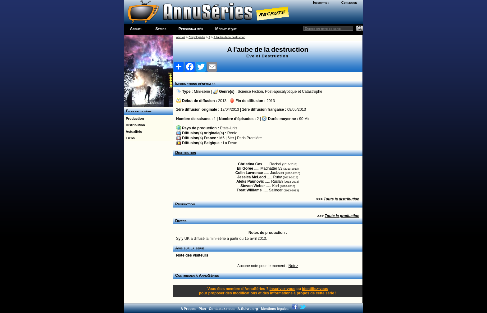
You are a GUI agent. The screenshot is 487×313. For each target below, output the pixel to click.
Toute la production (342, 216)
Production (134, 118)
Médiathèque (226, 28)
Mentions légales (275, 309)
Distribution (134, 125)
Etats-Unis (228, 128)
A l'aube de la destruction (229, 37)
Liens (129, 138)
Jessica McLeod (251, 177)
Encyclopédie (197, 37)
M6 (222, 138)
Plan (202, 309)
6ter (231, 138)
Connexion (349, 2)
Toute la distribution (341, 199)
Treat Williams (249, 190)
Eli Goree (245, 168)
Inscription (321, 2)
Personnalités (191, 28)
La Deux (230, 143)
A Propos (188, 309)
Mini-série (202, 91)
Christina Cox (250, 164)
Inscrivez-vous (282, 289)
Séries (160, 28)
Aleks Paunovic (250, 181)
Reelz (232, 133)
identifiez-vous (315, 289)
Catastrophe (312, 91)
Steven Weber (252, 186)
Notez (293, 266)
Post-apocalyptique (281, 91)
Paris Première (249, 138)
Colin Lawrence (249, 173)
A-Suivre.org (247, 309)
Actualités (133, 131)
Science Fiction (250, 91)
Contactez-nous (222, 309)
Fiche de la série (138, 111)
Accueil (136, 28)
